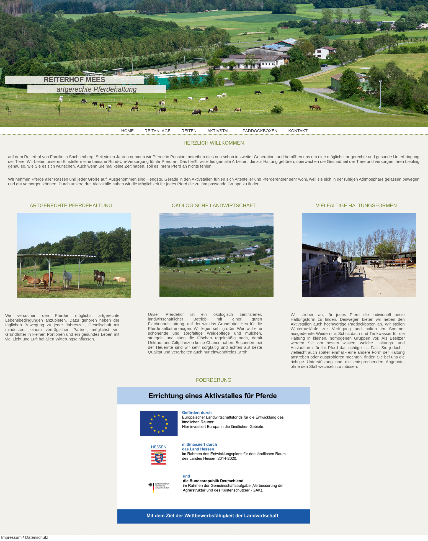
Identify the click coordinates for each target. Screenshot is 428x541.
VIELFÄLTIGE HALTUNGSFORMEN (356, 205)
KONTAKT (298, 130)
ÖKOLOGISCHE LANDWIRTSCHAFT (214, 205)
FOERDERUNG (213, 380)
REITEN (189, 130)
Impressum (11, 537)
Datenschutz (36, 537)
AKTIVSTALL (219, 130)
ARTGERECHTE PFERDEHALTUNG (71, 205)
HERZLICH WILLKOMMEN (214, 143)
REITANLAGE (158, 130)
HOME (127, 130)
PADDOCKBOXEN (260, 130)
